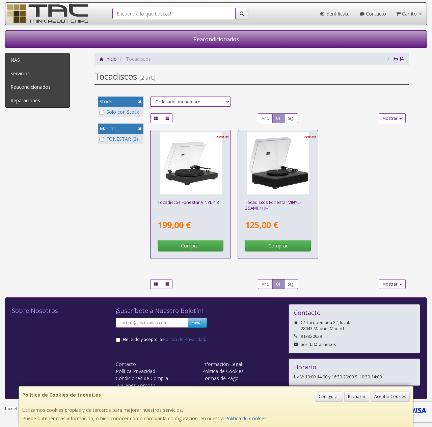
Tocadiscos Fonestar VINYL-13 (188, 202)
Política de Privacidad (184, 339)
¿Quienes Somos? (135, 385)
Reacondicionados (216, 39)
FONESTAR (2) (119, 139)
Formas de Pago (220, 378)
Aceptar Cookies (390, 396)
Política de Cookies (246, 418)
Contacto (373, 13)
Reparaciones (25, 100)
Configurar (329, 396)
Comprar (190, 245)
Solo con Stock (119, 112)
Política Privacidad (135, 371)
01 (278, 118)
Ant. (265, 118)
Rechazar (357, 396)
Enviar (197, 322)
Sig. (291, 118)
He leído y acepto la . (164, 339)
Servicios (20, 73)
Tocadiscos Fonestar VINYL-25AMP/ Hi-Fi (273, 205)
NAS (15, 60)
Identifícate (335, 13)
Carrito (409, 13)
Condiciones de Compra (142, 378)
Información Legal (222, 364)
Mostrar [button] (392, 118)
